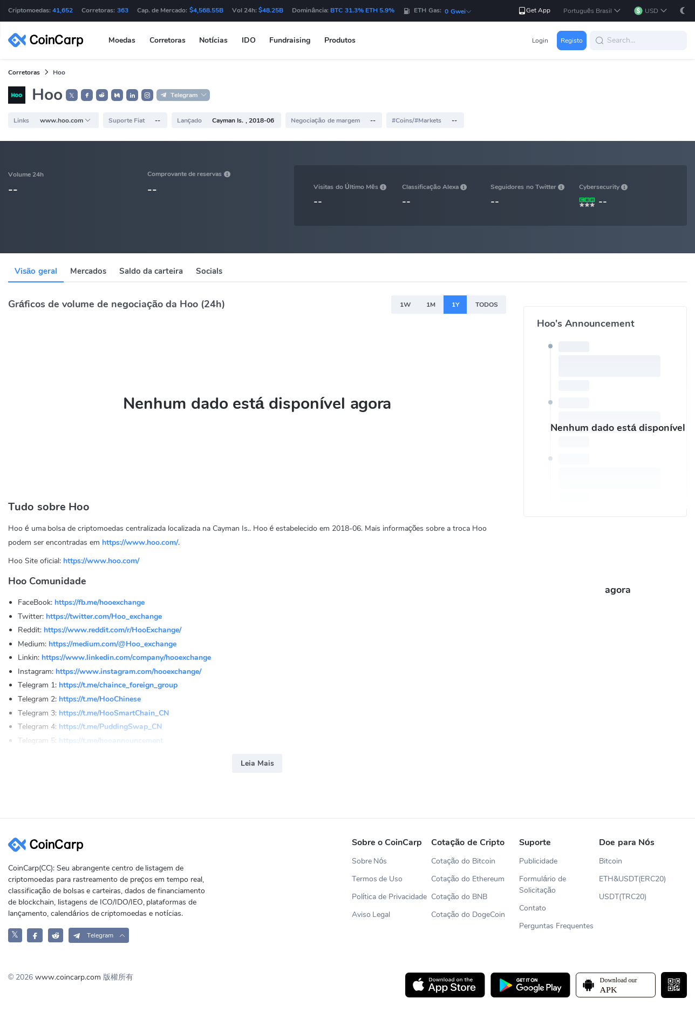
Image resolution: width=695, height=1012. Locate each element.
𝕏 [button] (71, 95)
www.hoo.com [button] (65, 120)
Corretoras (24, 72)
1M (430, 304)
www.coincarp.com (68, 977)
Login (540, 40)
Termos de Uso (377, 879)
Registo (572, 40)
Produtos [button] (340, 40)
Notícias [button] (213, 40)
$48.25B (270, 10)
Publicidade (538, 861)
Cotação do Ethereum (468, 879)
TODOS (486, 304)
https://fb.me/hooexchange (99, 602)
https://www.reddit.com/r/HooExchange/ (112, 630)
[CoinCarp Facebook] (35, 935)
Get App (533, 10)
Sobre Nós (369, 861)
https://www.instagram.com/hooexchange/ (128, 671)
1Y (455, 304)
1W (405, 304)
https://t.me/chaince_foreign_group (118, 685)
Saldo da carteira (151, 271)
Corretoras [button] (167, 40)
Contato (532, 908)
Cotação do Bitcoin (463, 861)
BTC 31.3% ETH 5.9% (362, 10)
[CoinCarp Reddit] (56, 935)
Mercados (88, 271)
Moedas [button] (121, 40)
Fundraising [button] (289, 40)
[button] (592, 11)
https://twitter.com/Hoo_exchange (104, 616)
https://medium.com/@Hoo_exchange (112, 644)
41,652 (62, 10)
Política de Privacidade (389, 897)
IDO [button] (249, 40)
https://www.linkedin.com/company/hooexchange (126, 657)
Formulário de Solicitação (542, 884)
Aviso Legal (371, 914)
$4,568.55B (206, 10)
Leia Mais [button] (257, 763)
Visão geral (36, 271)
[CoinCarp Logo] (48, 40)
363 (122, 10)
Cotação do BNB (459, 897)
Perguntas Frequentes (556, 926)
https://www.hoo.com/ (140, 542)
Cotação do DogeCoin (468, 914)
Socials (209, 271)
